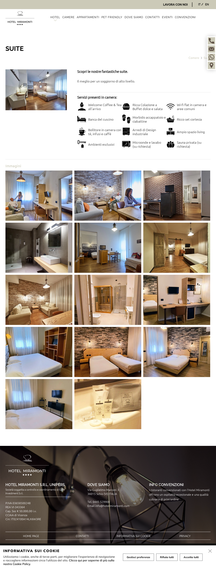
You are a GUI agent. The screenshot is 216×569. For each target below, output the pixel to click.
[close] (210, 551)
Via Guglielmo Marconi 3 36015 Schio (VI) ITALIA (103, 492)
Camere (68, 17)
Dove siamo (134, 17)
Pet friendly (111, 17)
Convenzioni (185, 17)
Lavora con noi (175, 4)
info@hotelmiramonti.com (112, 506)
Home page (31, 536)
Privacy (185, 536)
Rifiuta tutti (167, 557)
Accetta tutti (191, 557)
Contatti (152, 17)
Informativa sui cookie (134, 536)
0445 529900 (101, 502)
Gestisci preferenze (138, 557)
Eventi (167, 17)
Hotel (55, 17)
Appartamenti (88, 17)
